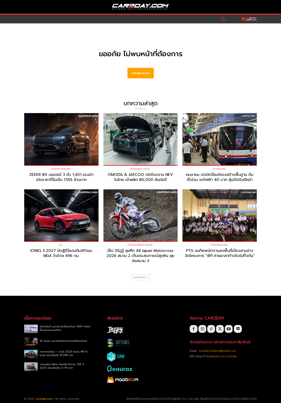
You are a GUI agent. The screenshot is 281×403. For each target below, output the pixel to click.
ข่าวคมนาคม (219, 169)
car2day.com (44, 399)
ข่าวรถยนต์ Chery (140, 169)
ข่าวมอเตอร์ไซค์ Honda (139, 245)
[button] (223, 19)
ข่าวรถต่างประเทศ (60, 169)
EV (60, 245)
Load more (140, 277)
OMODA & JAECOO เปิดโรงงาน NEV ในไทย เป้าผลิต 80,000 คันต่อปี (140, 177)
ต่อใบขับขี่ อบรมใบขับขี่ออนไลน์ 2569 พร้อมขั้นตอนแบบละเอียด (65, 328)
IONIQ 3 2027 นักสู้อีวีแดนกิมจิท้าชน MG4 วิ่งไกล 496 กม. (61, 253)
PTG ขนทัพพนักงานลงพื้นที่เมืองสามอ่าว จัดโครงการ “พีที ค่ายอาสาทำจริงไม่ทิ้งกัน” (220, 253)
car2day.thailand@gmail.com (217, 351)
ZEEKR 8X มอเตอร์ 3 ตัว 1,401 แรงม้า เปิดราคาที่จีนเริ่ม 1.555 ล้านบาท (61, 177)
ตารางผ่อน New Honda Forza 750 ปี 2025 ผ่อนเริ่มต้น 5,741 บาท (62, 366)
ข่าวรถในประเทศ (219, 245)
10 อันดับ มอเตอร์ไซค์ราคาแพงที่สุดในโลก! (63, 341)
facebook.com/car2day (221, 356)
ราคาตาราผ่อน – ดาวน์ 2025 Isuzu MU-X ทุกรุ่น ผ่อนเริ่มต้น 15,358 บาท (64, 353)
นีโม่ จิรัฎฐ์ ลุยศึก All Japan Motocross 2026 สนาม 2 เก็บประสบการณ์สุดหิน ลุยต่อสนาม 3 (140, 256)
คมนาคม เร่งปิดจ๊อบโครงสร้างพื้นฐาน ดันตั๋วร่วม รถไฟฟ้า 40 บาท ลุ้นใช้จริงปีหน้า (219, 177)
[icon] (238, 329)
